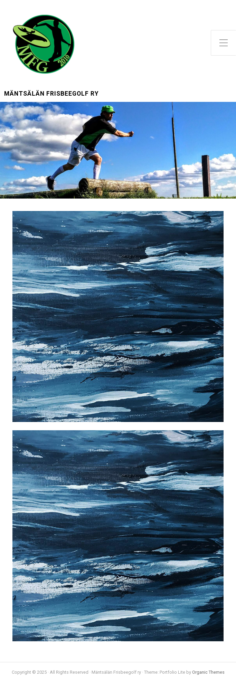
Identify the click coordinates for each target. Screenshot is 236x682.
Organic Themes (208, 672)
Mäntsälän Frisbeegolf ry (51, 93)
